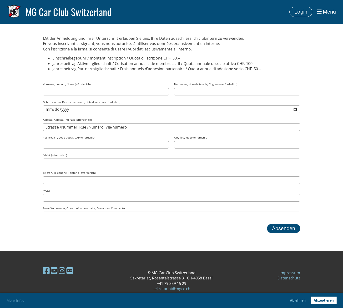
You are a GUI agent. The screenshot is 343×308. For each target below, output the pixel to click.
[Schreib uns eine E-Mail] (69, 270)
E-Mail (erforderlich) (55, 155)
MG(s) (46, 190)
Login (300, 12)
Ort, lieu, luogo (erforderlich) (191, 137)
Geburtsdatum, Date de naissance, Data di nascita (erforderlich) (81, 102)
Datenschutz (288, 278)
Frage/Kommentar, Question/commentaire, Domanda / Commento (84, 208)
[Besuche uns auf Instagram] (62, 270)
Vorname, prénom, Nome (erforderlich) (67, 84)
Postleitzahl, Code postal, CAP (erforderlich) (69, 137)
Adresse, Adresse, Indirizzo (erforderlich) (67, 119)
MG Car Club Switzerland (68, 12)
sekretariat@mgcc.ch (171, 288)
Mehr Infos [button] (15, 300)
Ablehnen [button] (298, 300)
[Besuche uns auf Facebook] (46, 270)
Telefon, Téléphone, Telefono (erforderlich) (69, 172)
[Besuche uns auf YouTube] (54, 270)
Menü (326, 12)
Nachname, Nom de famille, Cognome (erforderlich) (205, 84)
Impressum (290, 272)
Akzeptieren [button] (324, 300)
